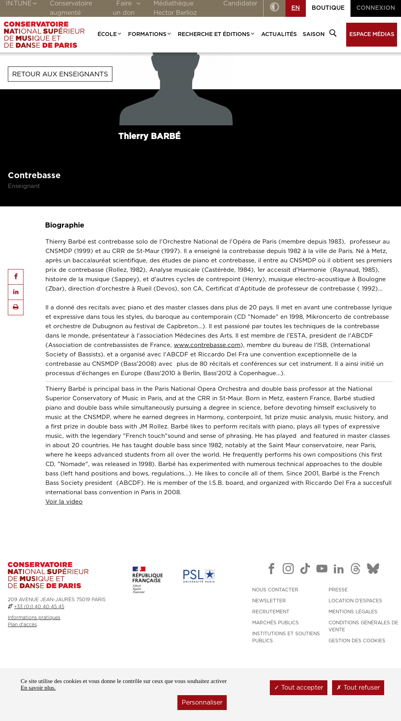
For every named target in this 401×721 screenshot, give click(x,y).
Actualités (279, 34)
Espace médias (371, 34)
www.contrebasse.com (207, 395)
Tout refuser (358, 688)
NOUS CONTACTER (275, 639)
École (110, 34)
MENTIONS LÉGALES (353, 661)
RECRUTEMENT (270, 661)
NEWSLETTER (269, 650)
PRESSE (338, 639)
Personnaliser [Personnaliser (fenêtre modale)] (202, 702)
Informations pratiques (34, 667)
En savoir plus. (38, 688)
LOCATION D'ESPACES (355, 650)
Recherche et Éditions (216, 34)
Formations (150, 34)
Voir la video (64, 551)
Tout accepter (298, 688)
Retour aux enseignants (60, 123)
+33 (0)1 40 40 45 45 (39, 656)
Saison (314, 34)
